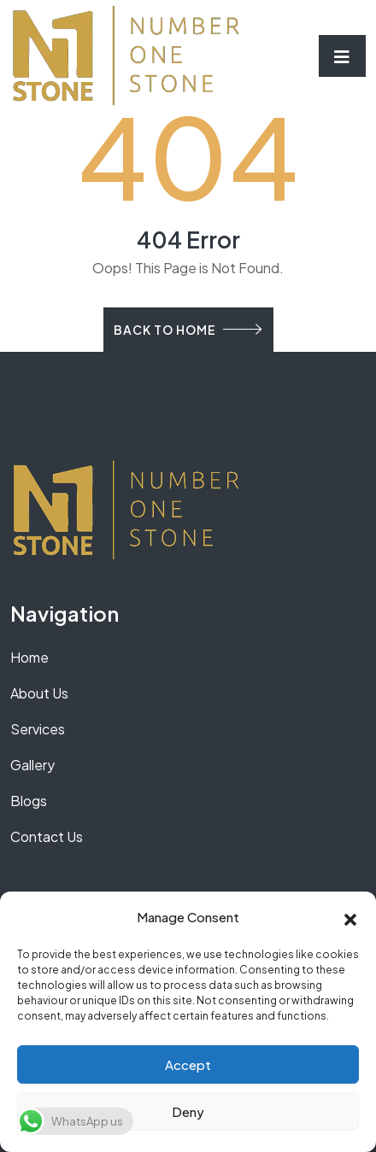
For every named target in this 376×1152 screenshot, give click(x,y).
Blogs (28, 801)
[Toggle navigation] (342, 56)
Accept (188, 1064)
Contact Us (46, 836)
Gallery (32, 765)
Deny (188, 1111)
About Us (39, 693)
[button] (350, 917)
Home (29, 657)
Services (37, 729)
